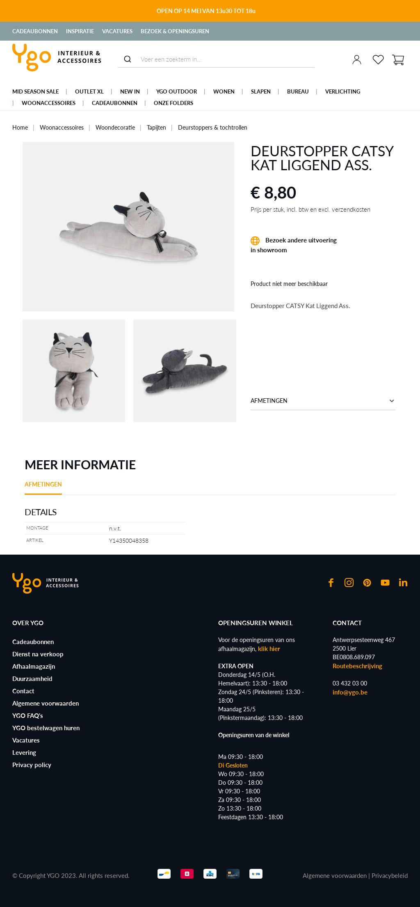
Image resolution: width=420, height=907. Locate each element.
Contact (23, 691)
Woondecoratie (115, 127)
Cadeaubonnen (35, 31)
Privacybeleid (390, 875)
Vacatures (117, 31)
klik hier (269, 648)
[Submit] (127, 59)
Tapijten (156, 127)
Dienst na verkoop (38, 654)
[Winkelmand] (398, 59)
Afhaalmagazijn (33, 666)
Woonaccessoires (62, 127)
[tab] (43, 487)
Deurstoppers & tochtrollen (212, 127)
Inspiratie (80, 31)
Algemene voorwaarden (45, 703)
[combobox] (216, 59)
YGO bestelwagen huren (46, 727)
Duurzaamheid (32, 678)
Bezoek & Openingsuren (175, 31)
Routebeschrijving (357, 665)
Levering (24, 752)
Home (20, 127)
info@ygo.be (350, 692)
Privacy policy (31, 764)
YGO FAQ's (27, 715)
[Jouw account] (356, 59)
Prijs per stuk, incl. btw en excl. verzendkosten (310, 209)
